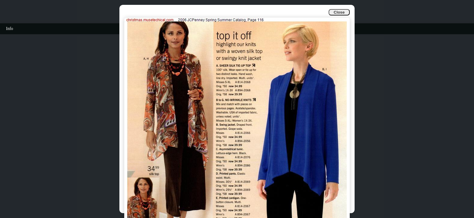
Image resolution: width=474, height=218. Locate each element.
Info (9, 28)
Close (339, 12)
